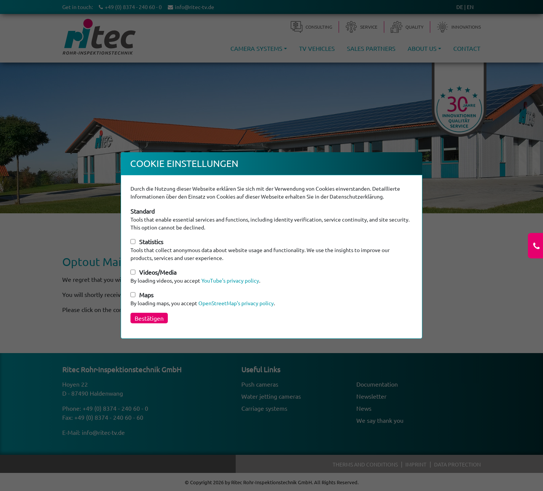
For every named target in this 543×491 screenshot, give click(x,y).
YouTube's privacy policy (230, 280)
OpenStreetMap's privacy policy (236, 303)
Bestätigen (149, 318)
